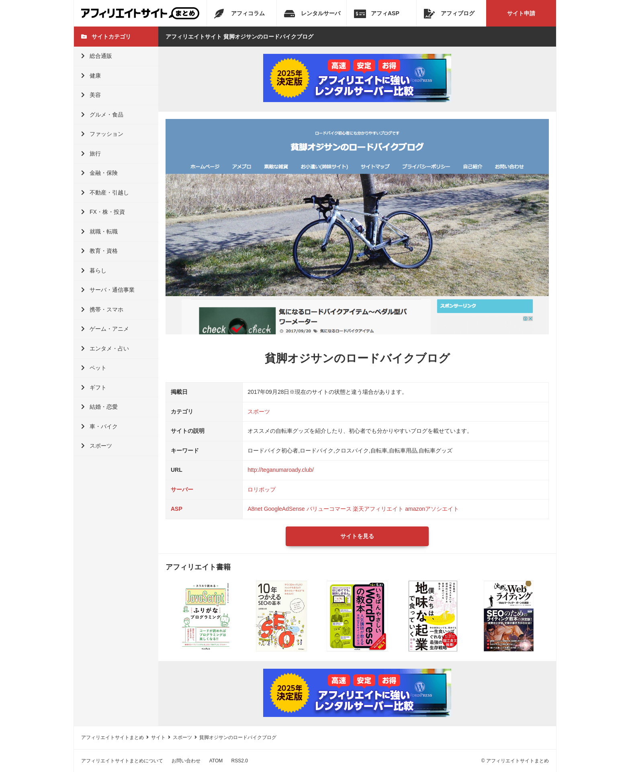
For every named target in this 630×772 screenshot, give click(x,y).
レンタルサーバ (312, 13)
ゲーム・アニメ (105, 329)
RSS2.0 (239, 761)
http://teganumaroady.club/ (281, 470)
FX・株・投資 (103, 212)
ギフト (93, 387)
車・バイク (99, 426)
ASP (176, 509)
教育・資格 (99, 251)
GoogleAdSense (284, 509)
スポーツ (96, 445)
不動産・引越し (105, 192)
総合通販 (96, 56)
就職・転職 (99, 231)
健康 (91, 75)
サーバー (182, 489)
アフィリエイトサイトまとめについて (122, 761)
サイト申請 (521, 13)
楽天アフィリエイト (378, 509)
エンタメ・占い (105, 348)
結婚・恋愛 (99, 406)
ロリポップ (262, 489)
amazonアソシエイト (432, 509)
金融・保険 (99, 173)
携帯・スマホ (102, 309)
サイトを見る (357, 536)
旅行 (91, 153)
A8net (255, 509)
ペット (93, 367)
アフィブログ (449, 13)
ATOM (216, 761)
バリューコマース (329, 509)
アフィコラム (239, 13)
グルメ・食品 (102, 114)
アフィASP (376, 13)
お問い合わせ (186, 761)
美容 (91, 95)
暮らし (93, 270)
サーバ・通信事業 (108, 290)
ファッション (102, 134)
